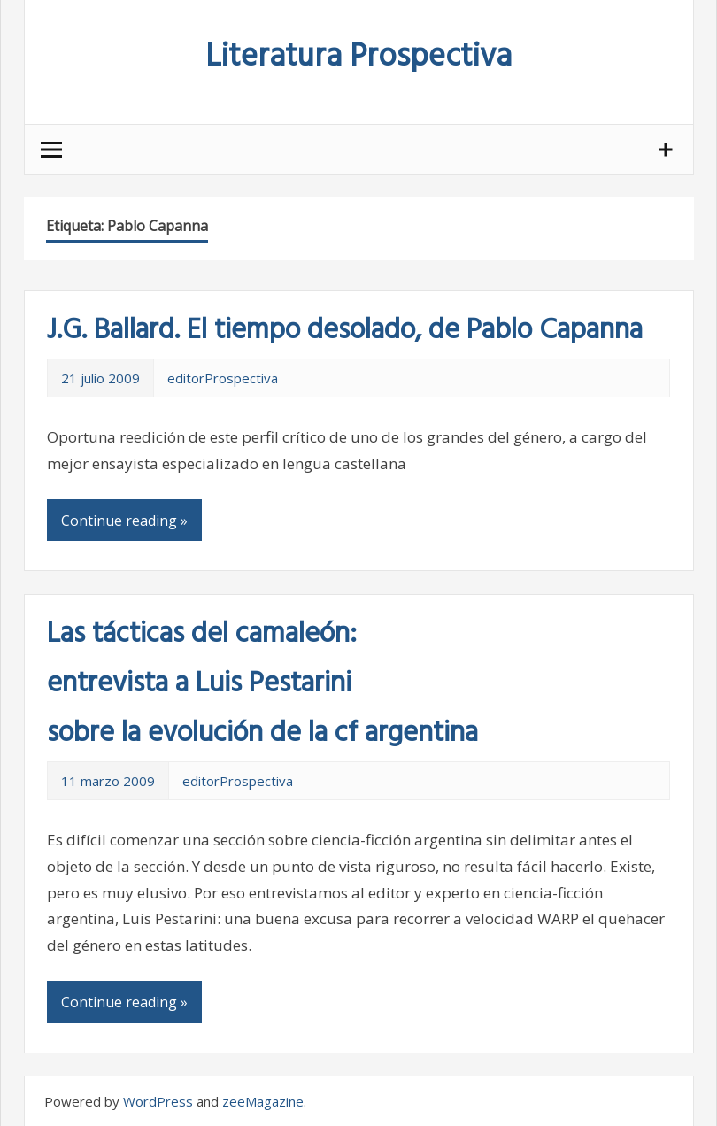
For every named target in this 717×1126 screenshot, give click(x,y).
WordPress (158, 1101)
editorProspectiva (222, 378)
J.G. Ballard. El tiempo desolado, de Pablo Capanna (345, 330)
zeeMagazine (263, 1101)
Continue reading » (124, 520)
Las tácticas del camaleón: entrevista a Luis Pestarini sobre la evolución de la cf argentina (262, 684)
